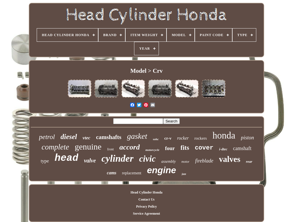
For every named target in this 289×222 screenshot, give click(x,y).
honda (224, 135)
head (66, 158)
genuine (88, 146)
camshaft (242, 148)
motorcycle (152, 149)
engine (161, 170)
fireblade (204, 161)
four (170, 148)
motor (185, 162)
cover (204, 147)
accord (129, 147)
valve (90, 160)
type (45, 161)
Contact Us (146, 199)
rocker (183, 138)
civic (147, 159)
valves (229, 159)
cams (112, 172)
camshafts (108, 137)
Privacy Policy (146, 206)
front (110, 149)
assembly (168, 161)
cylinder (117, 158)
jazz (184, 173)
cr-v (167, 138)
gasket (137, 136)
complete (55, 147)
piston (247, 137)
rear (249, 161)
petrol (47, 136)
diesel (68, 136)
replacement (131, 173)
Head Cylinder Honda (146, 192)
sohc (156, 139)
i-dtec (223, 149)
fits (185, 147)
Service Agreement (146, 214)
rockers (200, 138)
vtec (86, 137)
